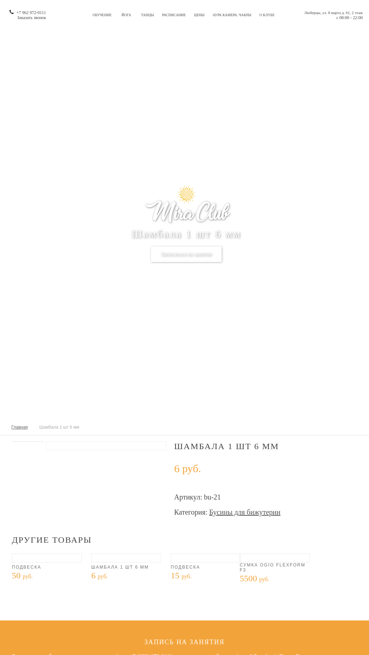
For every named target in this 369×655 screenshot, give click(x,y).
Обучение (102, 15)
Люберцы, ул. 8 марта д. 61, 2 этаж (333, 12)
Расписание (174, 15)
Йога (126, 15)
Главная (19, 427)
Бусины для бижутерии (244, 512)
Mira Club (186, 214)
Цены (199, 15)
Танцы (147, 15)
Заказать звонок (31, 17)
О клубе (267, 15)
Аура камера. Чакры (232, 15)
